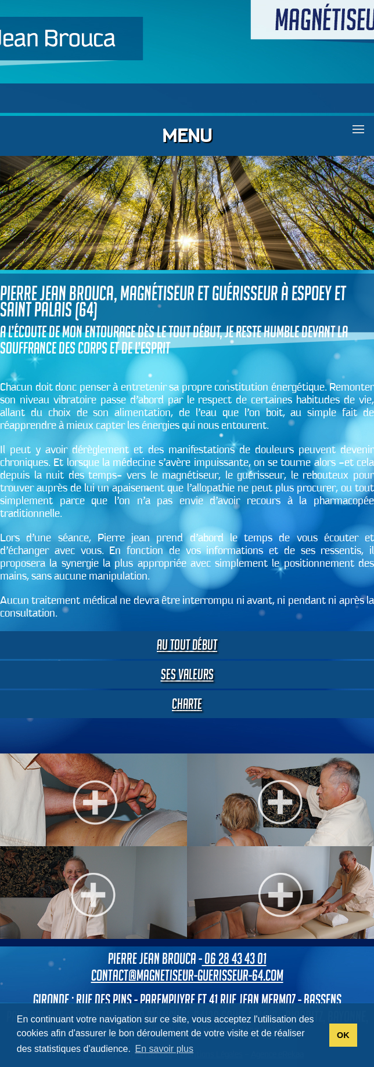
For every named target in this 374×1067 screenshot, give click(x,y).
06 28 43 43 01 (234, 959)
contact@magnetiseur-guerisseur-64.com (187, 975)
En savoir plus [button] (164, 1049)
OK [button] (343, 1035)
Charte (187, 704)
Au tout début (187, 645)
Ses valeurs (187, 674)
